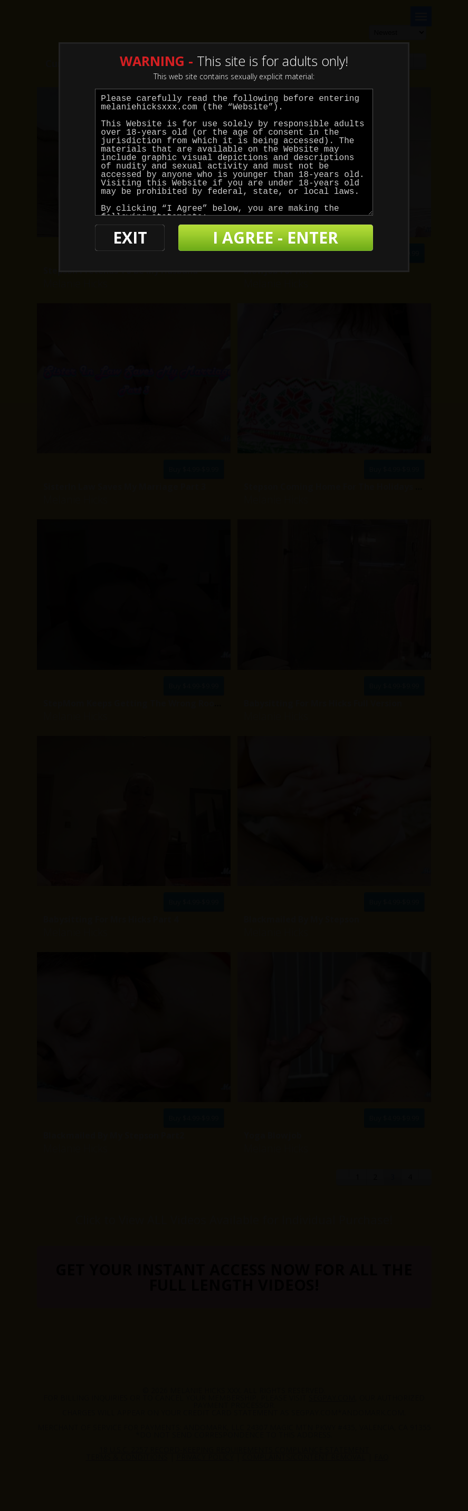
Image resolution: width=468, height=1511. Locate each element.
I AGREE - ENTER (275, 237)
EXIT (130, 237)
